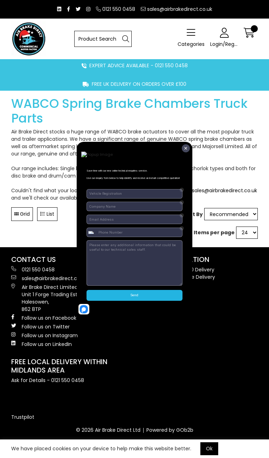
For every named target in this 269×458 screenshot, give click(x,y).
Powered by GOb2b (169, 429)
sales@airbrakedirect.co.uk (176, 9)
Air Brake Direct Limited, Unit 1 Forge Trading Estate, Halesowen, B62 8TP (49, 298)
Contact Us (151, 313)
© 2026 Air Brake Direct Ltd (108, 429)
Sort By (193, 214)
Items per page (214, 232)
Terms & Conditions (161, 291)
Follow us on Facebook (43, 317)
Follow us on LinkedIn (41, 344)
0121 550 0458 (115, 9)
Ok (209, 448)
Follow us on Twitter (40, 326)
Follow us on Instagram (44, 335)
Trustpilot (22, 417)
